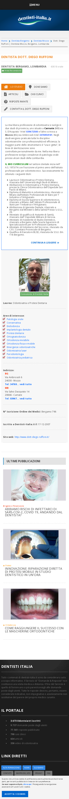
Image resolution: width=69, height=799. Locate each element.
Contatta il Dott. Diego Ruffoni (26, 108)
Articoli (11, 94)
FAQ (48, 773)
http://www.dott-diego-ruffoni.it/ (32, 437)
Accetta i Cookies (15, 794)
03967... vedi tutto (21, 398)
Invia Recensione (12, 70)
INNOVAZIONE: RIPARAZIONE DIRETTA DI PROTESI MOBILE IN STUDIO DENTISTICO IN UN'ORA (33, 571)
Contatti (7, 773)
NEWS (26, 767)
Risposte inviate (16, 101)
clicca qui (27, 784)
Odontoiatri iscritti (25, 720)
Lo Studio (13, 86)
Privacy (39, 773)
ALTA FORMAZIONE (11, 767)
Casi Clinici (34, 94)
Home (4, 40)
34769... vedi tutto (21, 384)
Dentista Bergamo (21, 40)
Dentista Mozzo (41, 40)
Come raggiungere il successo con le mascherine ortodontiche (34, 629)
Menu (34, 4)
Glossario (38, 767)
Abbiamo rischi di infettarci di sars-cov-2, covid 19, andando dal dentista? (34, 512)
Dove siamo (38, 86)
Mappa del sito (23, 773)
